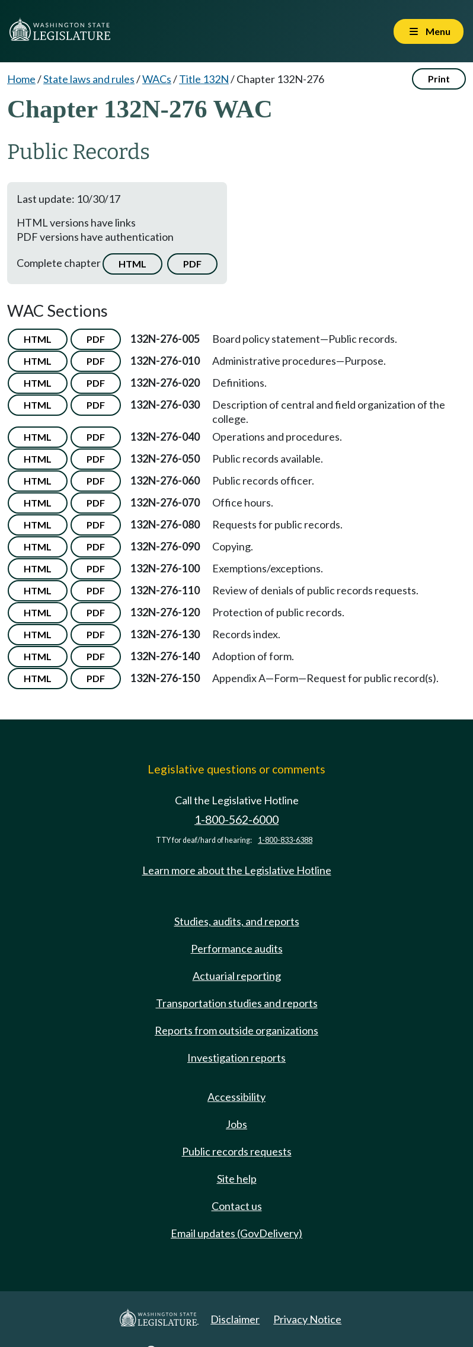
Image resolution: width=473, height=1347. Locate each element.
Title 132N (204, 78)
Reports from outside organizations (236, 1030)
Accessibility (236, 1096)
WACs (156, 78)
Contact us (237, 1205)
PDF (192, 263)
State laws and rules (89, 78)
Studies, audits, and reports (236, 921)
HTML (132, 263)
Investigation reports (236, 1057)
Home (21, 78)
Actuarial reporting (237, 975)
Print (439, 78)
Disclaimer (235, 1319)
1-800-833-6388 (285, 840)
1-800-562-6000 (236, 819)
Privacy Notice (307, 1319)
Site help (237, 1178)
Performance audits (237, 948)
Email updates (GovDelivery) (236, 1233)
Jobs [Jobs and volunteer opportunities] (236, 1124)
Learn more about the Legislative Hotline (236, 870)
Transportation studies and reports (237, 1003)
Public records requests (237, 1151)
